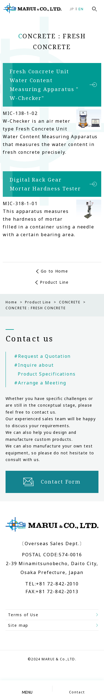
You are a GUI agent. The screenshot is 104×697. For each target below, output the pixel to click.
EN (80, 9)
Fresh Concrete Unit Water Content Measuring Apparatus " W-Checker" (44, 84)
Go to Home (54, 271)
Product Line (54, 282)
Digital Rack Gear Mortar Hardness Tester (45, 184)
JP (72, 9)
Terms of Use (23, 614)
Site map (18, 625)
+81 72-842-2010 (57, 584)
